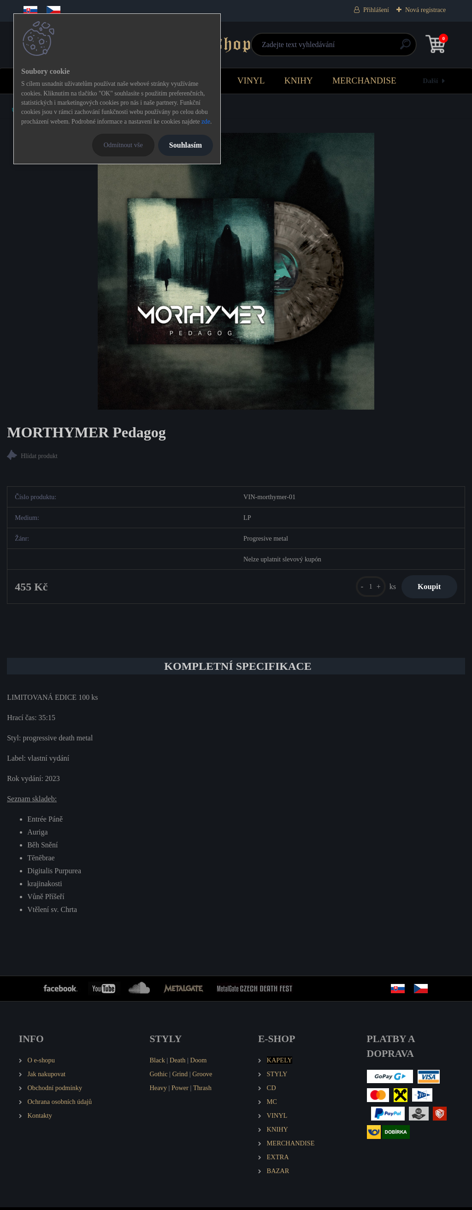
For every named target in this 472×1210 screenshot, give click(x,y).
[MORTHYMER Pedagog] (236, 271)
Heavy (158, 1090)
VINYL (251, 80)
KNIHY (298, 80)
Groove (202, 1076)
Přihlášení (376, 9)
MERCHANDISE (364, 80)
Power (180, 1090)
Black (157, 1063)
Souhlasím (185, 145)
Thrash (202, 1090)
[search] (346, 48)
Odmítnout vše (123, 145)
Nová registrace (425, 9)
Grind (180, 1076)
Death (177, 1063)
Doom (198, 1063)
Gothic (158, 1076)
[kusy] (365, 588)
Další (430, 80)
